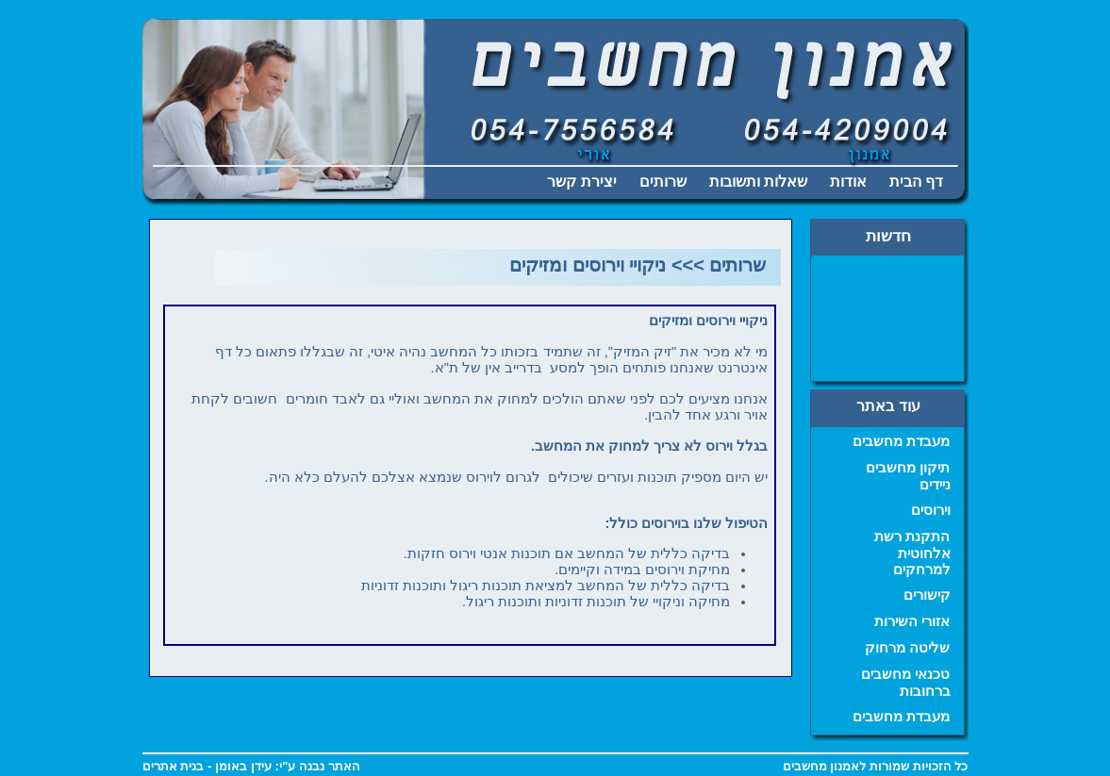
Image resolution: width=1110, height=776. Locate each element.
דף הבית (916, 181)
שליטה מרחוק (907, 647)
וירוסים (931, 510)
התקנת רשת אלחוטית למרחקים (912, 553)
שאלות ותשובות (758, 181)
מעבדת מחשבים (901, 441)
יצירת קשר (581, 181)
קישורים (927, 595)
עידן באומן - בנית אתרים (207, 766)
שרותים (663, 181)
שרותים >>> (719, 265)
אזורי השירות (912, 621)
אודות (848, 181)
